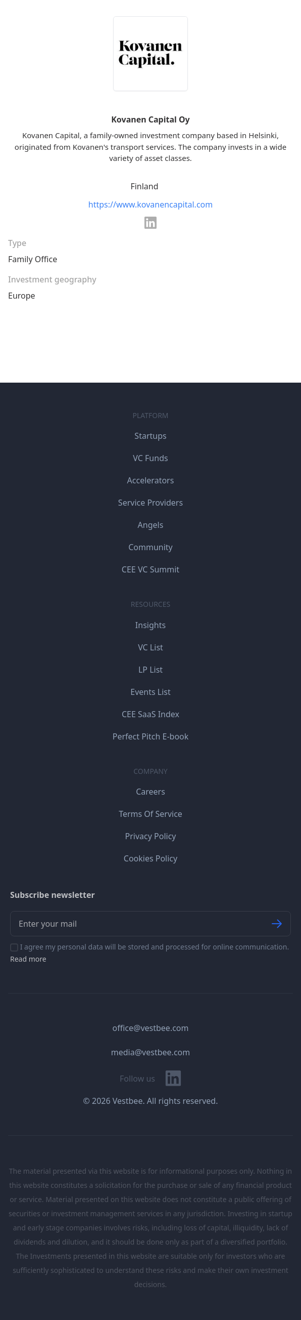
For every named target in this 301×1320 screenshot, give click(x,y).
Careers (150, 791)
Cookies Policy (150, 858)
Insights (150, 625)
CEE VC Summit (150, 569)
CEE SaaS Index (150, 714)
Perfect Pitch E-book (151, 736)
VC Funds (150, 458)
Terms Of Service (150, 813)
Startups (150, 435)
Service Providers (150, 502)
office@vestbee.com (151, 1028)
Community (150, 547)
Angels (151, 524)
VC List (150, 647)
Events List (150, 691)
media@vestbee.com (150, 1052)
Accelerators (150, 480)
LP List (150, 669)
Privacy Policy (150, 836)
